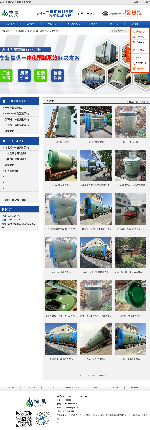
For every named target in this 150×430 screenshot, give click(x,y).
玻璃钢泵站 (121, 415)
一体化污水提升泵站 (95, 142)
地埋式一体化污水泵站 (17, 147)
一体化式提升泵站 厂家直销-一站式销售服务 (130, 229)
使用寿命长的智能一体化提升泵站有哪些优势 (61, 316)
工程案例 (93, 24)
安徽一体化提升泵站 (130, 359)
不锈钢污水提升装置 (36, 31)
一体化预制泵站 (72, 24)
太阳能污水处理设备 (15, 159)
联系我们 (138, 68)
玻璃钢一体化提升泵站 (130, 316)
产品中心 (52, 24)
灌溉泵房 (9, 131)
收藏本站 (137, 2)
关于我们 (31, 24)
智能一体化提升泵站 (15, 200)
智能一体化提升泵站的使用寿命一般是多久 (130, 272)
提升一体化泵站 (130, 142)
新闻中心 (114, 24)
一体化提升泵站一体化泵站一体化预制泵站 (96, 229)
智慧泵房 (9, 165)
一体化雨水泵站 (110, 415)
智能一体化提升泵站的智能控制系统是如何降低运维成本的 (96, 316)
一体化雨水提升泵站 (61, 185)
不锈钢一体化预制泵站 (17, 125)
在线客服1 (141, 42)
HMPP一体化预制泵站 (17, 113)
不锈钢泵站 (131, 415)
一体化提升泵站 (61, 142)
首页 (138, 102)
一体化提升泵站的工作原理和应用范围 (96, 185)
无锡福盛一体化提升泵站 (61, 359)
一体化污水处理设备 (15, 153)
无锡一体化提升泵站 (95, 359)
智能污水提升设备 (52, 31)
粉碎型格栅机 (12, 171)
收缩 (128, 53)
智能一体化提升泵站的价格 (95, 272)
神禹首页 (10, 24)
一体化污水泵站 (97, 415)
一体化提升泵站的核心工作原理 (130, 185)
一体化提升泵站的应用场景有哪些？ (61, 229)
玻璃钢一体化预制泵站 (17, 119)
